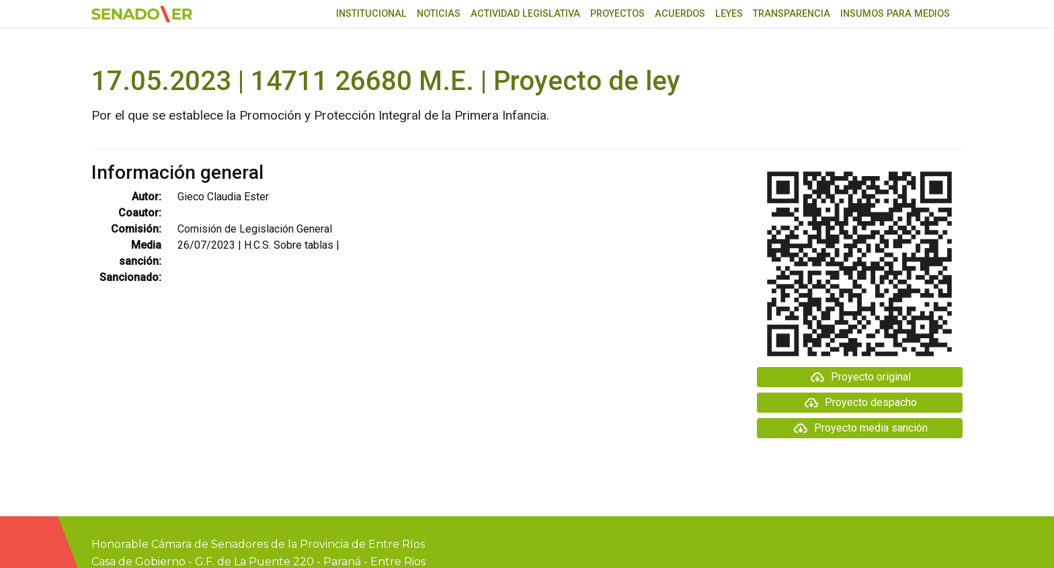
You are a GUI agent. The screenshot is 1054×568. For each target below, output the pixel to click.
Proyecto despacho (860, 403)
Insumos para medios (895, 13)
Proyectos (617, 13)
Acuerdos (680, 13)
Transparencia (791, 13)
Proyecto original (860, 377)
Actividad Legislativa (525, 13)
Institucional (371, 13)
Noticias (438, 13)
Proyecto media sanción (860, 428)
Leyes (729, 13)
